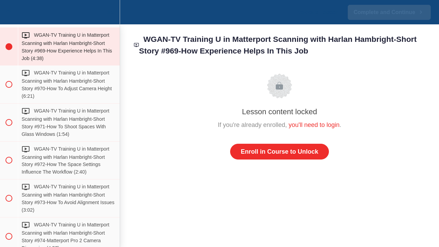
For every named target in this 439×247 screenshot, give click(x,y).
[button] (8, 12)
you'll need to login (314, 124)
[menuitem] (111, 12)
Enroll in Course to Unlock (279, 151)
